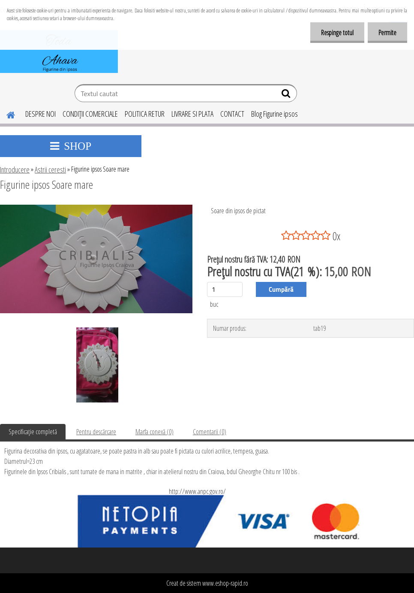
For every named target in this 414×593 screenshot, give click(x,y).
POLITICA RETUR (145, 114)
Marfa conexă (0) (154, 431)
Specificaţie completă (33, 431)
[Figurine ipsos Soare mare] (96, 208)
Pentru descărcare (96, 431)
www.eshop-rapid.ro (225, 583)
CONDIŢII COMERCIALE (90, 114)
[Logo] (59, 51)
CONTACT (232, 114)
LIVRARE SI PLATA (192, 114)
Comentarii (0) (209, 431)
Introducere (15, 169)
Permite (387, 32)
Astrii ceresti (50, 169)
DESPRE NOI (40, 114)
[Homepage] (5, 114)
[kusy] (225, 289)
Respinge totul (337, 32)
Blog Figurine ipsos (274, 114)
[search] (287, 95)
